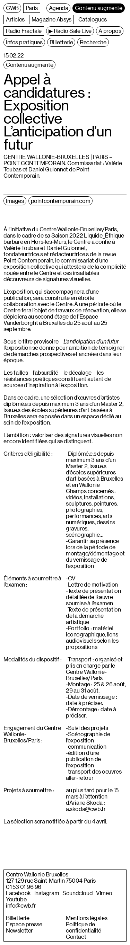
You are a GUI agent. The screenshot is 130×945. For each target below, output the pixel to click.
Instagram (46, 893)
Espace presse (24, 924)
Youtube (16, 899)
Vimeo (104, 893)
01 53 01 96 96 (23, 887)
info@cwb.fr (21, 905)
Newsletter (19, 930)
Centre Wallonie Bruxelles (37, 874)
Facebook (18, 893)
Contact (76, 937)
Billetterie (17, 918)
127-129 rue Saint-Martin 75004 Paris (51, 880)
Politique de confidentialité (83, 927)
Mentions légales (86, 918)
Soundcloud (77, 893)
